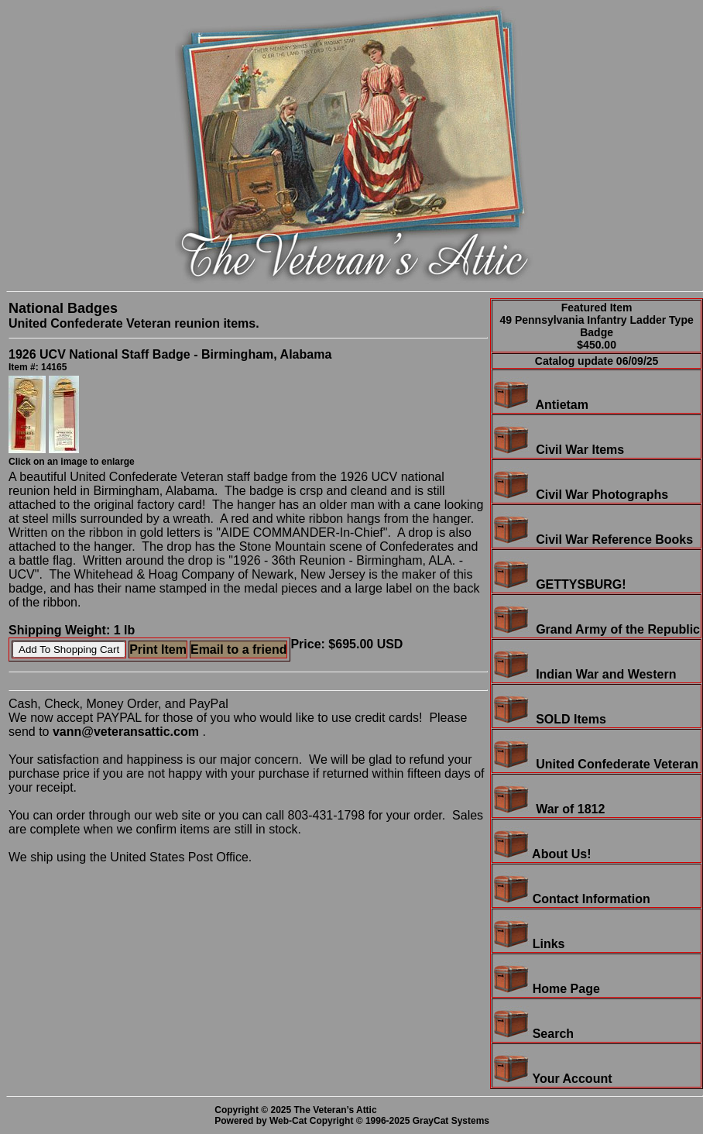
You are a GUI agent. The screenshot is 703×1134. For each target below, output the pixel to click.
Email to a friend (238, 649)
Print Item (158, 649)
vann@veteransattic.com (126, 731)
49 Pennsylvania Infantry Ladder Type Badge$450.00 (596, 332)
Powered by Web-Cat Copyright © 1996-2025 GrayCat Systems (354, 1120)
